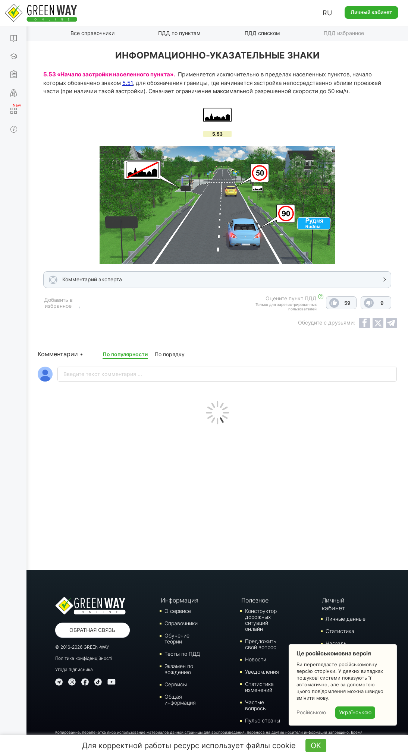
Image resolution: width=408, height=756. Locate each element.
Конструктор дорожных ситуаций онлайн (261, 620)
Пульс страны (262, 720)
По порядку (170, 354)
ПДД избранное (344, 33)
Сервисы (175, 684)
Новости (255, 659)
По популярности (125, 354)
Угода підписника (74, 669)
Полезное (255, 600)
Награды (337, 643)
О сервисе (177, 611)
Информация (179, 600)
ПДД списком (262, 33)
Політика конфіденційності (83, 658)
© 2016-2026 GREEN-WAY (82, 647)
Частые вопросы (256, 705)
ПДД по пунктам (179, 33)
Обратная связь (92, 630)
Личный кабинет (371, 12)
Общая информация (180, 699)
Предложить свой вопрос (260, 644)
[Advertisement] (217, 495)
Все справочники (92, 33)
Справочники (181, 623)
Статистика (340, 631)
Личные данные (345, 619)
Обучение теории (176, 638)
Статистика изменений (259, 687)
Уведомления (262, 671)
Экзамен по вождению (178, 669)
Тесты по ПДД (182, 654)
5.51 (127, 82)
